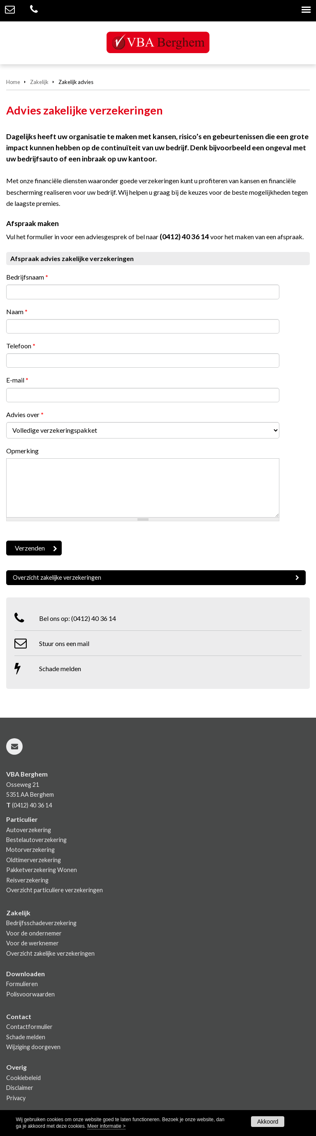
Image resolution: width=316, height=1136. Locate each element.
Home (13, 82)
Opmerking (22, 451)
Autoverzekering (28, 829)
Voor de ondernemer (34, 933)
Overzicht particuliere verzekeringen (54, 889)
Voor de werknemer (32, 943)
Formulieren (22, 983)
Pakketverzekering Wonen (41, 869)
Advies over (25, 414)
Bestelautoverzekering (36, 839)
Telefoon (20, 346)
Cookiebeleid (23, 1077)
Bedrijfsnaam (27, 277)
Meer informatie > (106, 1126)
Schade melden (60, 668)
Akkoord (267, 1121)
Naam (17, 311)
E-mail (17, 380)
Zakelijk (39, 82)
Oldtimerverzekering (33, 859)
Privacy (16, 1097)
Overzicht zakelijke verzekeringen (57, 577)
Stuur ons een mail (64, 643)
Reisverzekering (27, 880)
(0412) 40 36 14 (184, 236)
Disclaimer (19, 1087)
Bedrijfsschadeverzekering (41, 922)
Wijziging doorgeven (33, 1046)
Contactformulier (29, 1026)
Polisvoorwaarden (30, 994)
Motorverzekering (30, 849)
